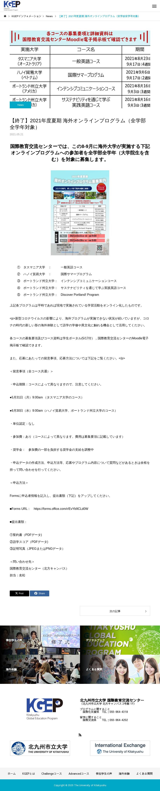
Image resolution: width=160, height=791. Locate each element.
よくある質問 (144, 773)
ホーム (12, 773)
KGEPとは (28, 773)
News (21, 104)
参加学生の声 (104, 773)
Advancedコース (79, 773)
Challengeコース (51, 773)
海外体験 (124, 773)
